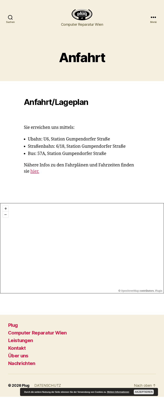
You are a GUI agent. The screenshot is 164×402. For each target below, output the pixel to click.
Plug (13, 330)
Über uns (18, 361)
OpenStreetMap (130, 296)
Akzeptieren (144, 392)
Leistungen (20, 346)
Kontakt (17, 353)
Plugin (158, 296)
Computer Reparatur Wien (37, 338)
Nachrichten (21, 368)
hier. (34, 176)
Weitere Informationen (118, 392)
